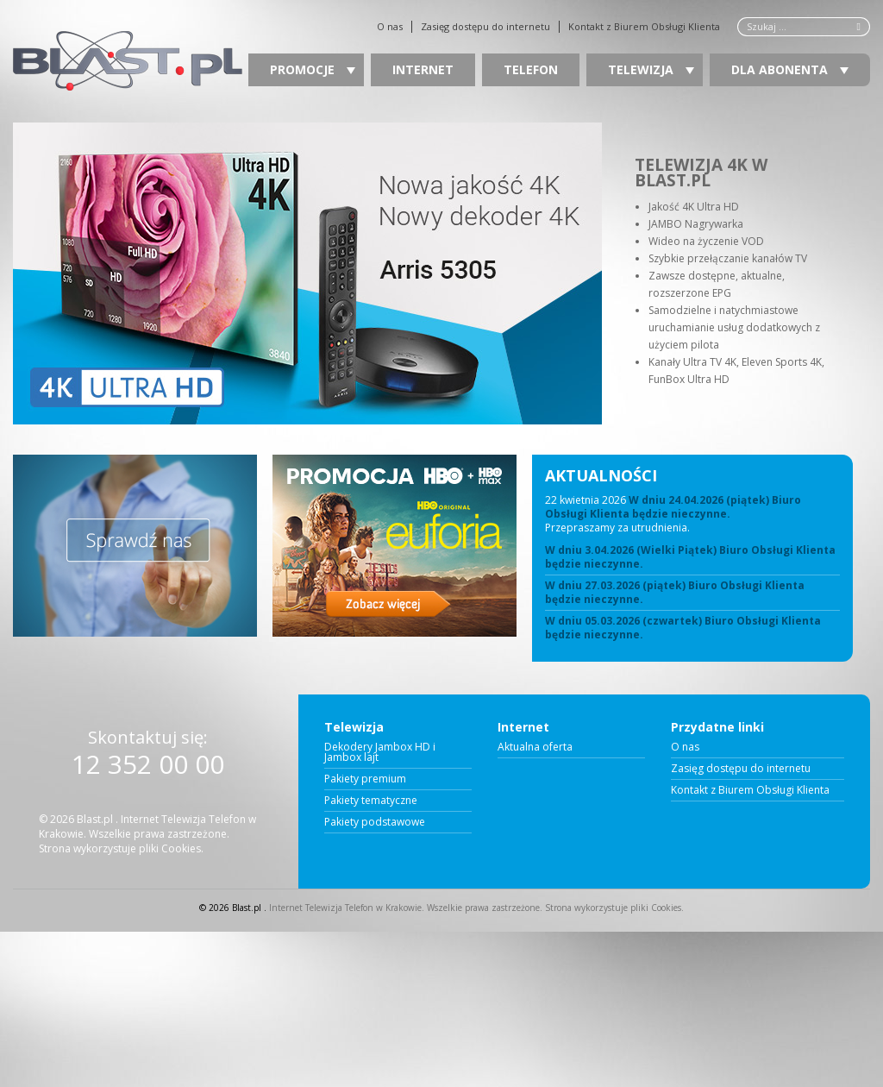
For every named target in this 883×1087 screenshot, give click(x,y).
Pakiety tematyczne (370, 800)
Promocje (312, 69)
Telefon (531, 69)
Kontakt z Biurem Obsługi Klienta (644, 27)
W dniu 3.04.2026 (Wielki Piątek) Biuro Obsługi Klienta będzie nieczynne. (690, 557)
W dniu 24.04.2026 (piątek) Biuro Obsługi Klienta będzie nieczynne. (673, 507)
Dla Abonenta (790, 69)
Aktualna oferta (535, 747)
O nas (390, 27)
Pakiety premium (365, 779)
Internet (423, 69)
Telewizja (651, 69)
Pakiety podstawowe (374, 822)
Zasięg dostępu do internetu (485, 27)
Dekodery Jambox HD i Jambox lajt (379, 752)
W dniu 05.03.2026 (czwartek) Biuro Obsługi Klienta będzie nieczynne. (683, 628)
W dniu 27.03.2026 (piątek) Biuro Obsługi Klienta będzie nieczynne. (675, 592)
